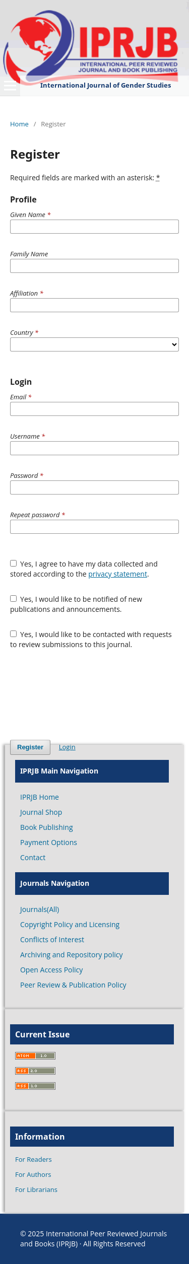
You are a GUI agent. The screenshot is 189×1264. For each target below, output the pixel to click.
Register (30, 747)
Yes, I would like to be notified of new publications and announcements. (76, 604)
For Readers (33, 1159)
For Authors (33, 1174)
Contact (32, 857)
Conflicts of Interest (52, 939)
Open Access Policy (51, 969)
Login (67, 746)
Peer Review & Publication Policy (73, 985)
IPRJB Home (39, 797)
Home (19, 123)
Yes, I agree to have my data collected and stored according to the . (84, 569)
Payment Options (48, 842)
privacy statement (117, 574)
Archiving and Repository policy (71, 954)
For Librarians (36, 1189)
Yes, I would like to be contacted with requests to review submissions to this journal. (91, 639)
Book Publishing (46, 827)
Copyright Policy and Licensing (69, 924)
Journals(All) (39, 909)
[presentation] (86, 694)
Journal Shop (41, 812)
